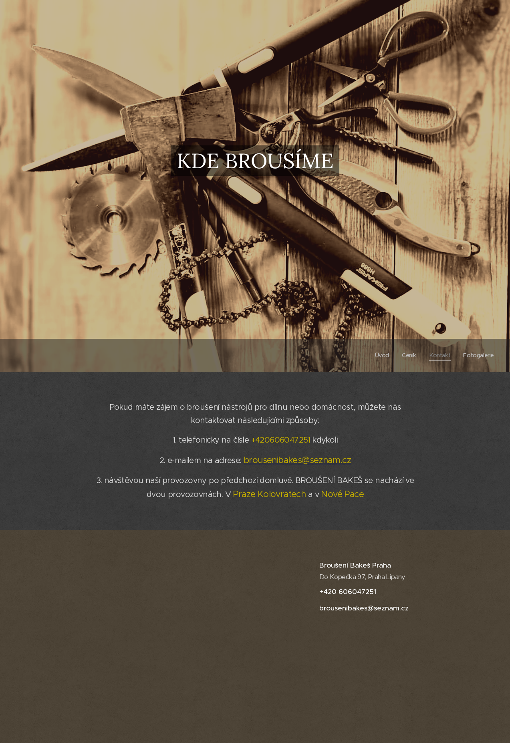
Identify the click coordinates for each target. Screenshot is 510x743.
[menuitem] (380, 355)
